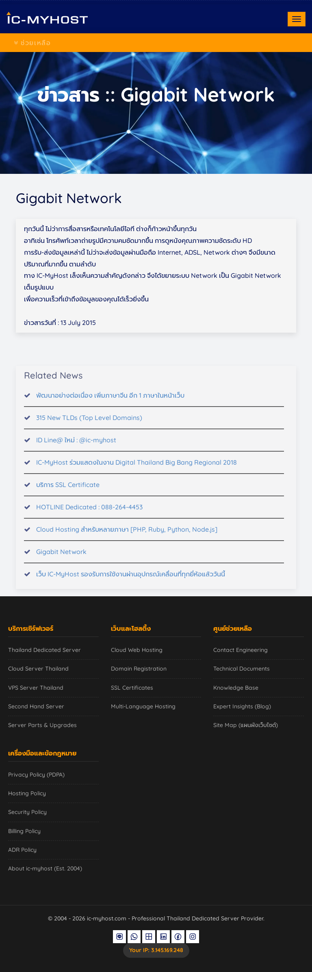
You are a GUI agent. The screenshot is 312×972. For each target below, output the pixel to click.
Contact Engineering (240, 650)
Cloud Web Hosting (136, 650)
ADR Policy (22, 849)
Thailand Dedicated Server (44, 650)
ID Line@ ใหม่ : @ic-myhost (76, 445)
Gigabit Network (61, 556)
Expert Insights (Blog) (242, 706)
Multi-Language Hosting (143, 706)
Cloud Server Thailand (38, 668)
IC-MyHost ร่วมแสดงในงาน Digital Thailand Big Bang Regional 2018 (136, 467)
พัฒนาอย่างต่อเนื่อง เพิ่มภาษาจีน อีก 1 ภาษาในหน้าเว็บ (110, 400)
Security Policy (27, 812)
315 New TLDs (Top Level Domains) (89, 422)
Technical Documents (241, 668)
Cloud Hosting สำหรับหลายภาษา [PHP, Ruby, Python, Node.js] (126, 534)
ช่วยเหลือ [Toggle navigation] (32, 43)
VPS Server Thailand (35, 687)
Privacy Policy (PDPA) (36, 774)
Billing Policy (24, 831)
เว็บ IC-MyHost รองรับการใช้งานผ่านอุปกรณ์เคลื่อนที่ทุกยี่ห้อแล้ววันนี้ (130, 579)
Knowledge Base (235, 687)
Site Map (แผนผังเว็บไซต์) (245, 725)
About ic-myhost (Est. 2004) (45, 868)
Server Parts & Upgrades (42, 725)
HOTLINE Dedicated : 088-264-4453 (89, 512)
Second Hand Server (36, 706)
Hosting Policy (27, 793)
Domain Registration (139, 668)
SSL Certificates (132, 687)
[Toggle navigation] (297, 19)
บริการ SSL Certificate (68, 489)
